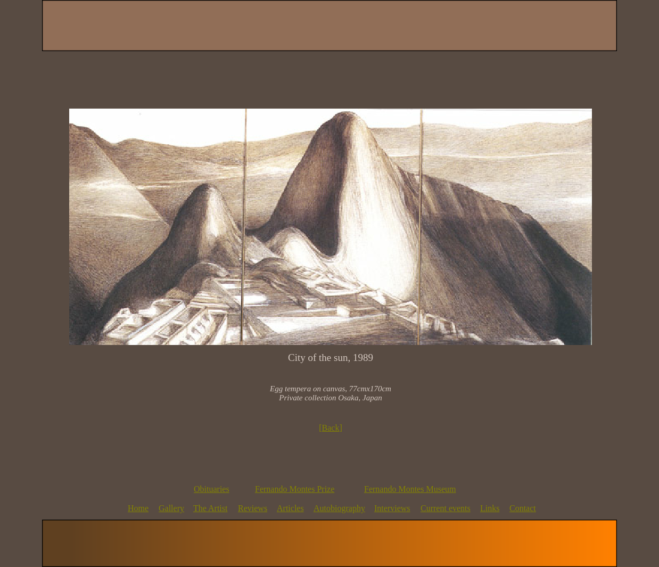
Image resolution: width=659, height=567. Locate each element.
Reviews (252, 508)
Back (331, 427)
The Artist (210, 508)
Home (138, 508)
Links (489, 508)
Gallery (171, 508)
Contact (522, 508)
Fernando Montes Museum (410, 489)
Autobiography (339, 508)
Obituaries (211, 489)
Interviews (392, 508)
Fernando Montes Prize (294, 489)
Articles (290, 508)
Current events (446, 508)
